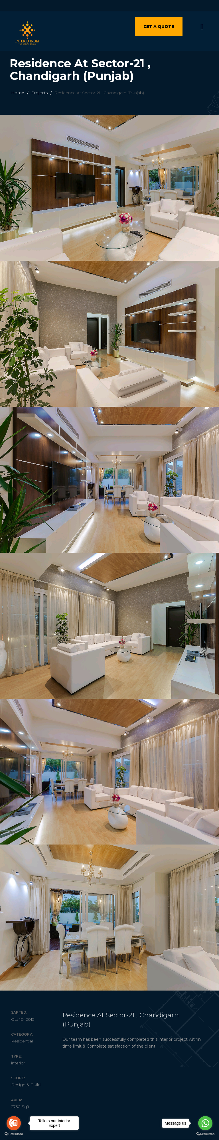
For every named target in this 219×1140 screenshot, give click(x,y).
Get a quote (158, 26)
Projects (39, 92)
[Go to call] (14, 1123)
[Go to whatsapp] (205, 1123)
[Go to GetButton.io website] (205, 1134)
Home (17, 92)
